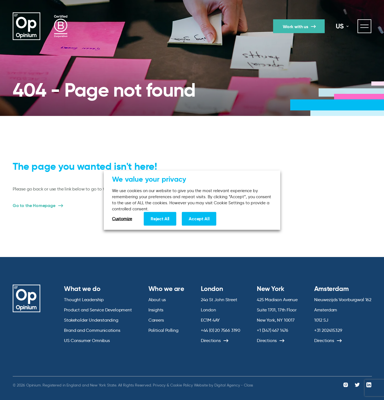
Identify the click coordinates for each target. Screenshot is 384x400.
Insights (156, 309)
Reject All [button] (160, 218)
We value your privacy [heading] (149, 178)
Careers (156, 320)
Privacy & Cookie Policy (173, 385)
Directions (211, 340)
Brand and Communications (92, 330)
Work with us (295, 27)
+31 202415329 (328, 330)
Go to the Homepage (34, 205)
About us (157, 299)
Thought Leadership (84, 299)
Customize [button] (122, 218)
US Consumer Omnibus (87, 340)
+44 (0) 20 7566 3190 (220, 330)
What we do (82, 289)
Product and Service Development (98, 309)
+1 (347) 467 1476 (272, 330)
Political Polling (163, 330)
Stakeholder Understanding (91, 320)
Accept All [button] (199, 218)
